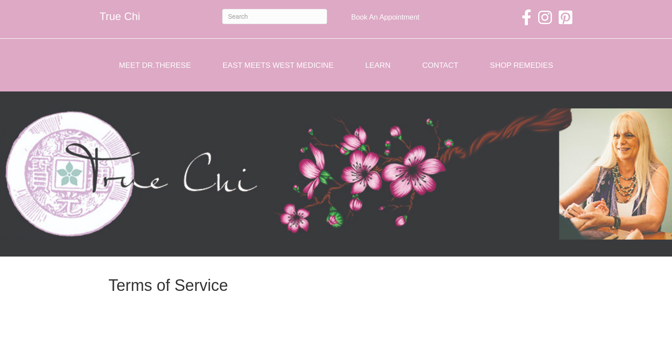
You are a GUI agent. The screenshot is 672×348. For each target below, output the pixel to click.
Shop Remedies (521, 65)
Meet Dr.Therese (155, 65)
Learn (377, 65)
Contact (440, 65)
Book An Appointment (385, 17)
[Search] (274, 16)
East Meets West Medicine (278, 65)
